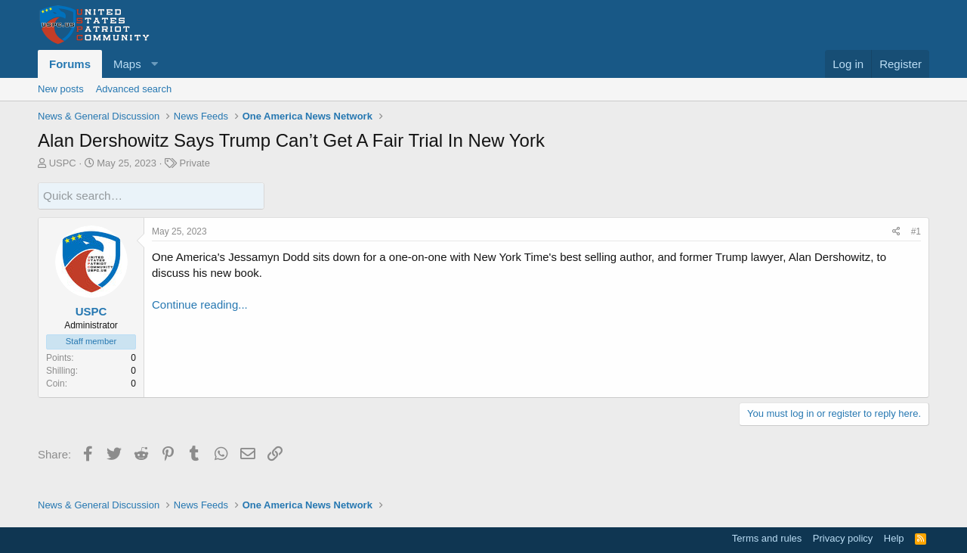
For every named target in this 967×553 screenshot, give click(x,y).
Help (894, 538)
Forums (70, 63)
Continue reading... (200, 303)
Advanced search (133, 89)
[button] (133, 64)
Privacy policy (843, 538)
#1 (916, 230)
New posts (61, 89)
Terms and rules (767, 538)
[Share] (896, 231)
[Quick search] (151, 195)
